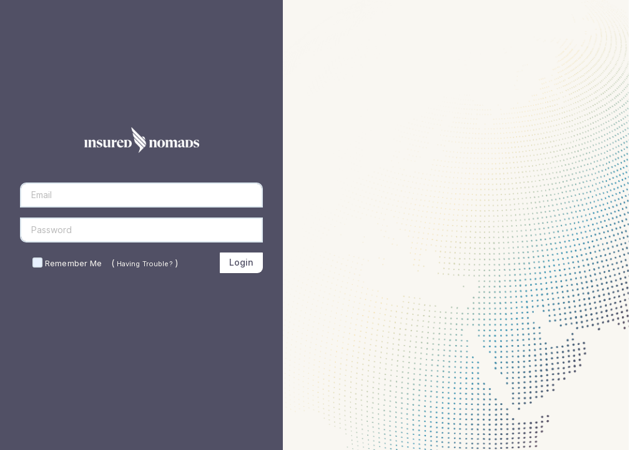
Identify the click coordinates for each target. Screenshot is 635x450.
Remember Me (73, 263)
